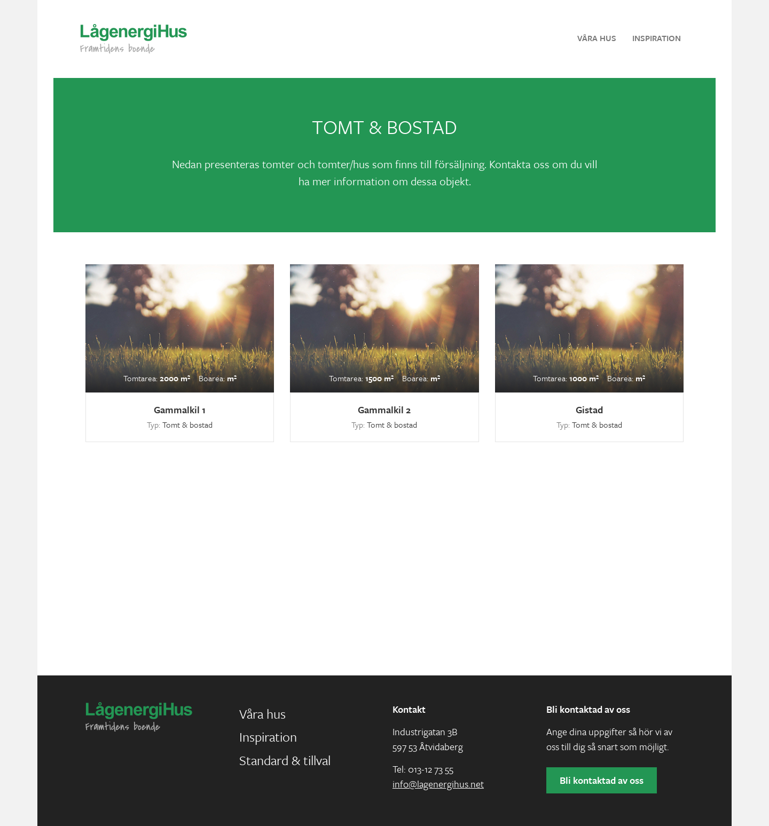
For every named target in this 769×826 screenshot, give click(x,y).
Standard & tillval (285, 760)
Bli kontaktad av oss (602, 780)
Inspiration (656, 38)
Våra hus (596, 38)
